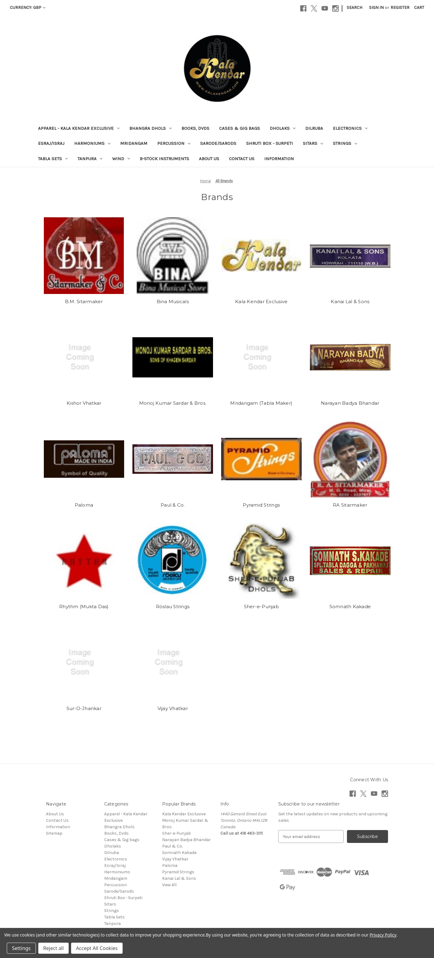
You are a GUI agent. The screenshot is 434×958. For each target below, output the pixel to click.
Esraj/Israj (51, 143)
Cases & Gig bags (239, 128)
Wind (121, 158)
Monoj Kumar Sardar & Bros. (173, 403)
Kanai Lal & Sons (350, 301)
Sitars (313, 143)
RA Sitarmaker (350, 505)
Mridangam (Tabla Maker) (261, 403)
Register (399, 7)
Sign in (376, 7)
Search (354, 7)
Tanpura (90, 158)
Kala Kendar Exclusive (261, 301)
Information (279, 158)
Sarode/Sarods (218, 143)
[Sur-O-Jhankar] (84, 662)
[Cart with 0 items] (419, 7)
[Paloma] (84, 459)
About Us (209, 158)
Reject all (53, 948)
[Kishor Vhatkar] (84, 357)
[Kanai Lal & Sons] (350, 255)
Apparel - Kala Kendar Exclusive (79, 128)
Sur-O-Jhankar (84, 708)
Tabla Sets (53, 158)
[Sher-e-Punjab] (261, 560)
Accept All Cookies (97, 948)
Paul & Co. (173, 505)
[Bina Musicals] (172, 255)
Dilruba (314, 128)
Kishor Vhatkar (84, 403)
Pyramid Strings (261, 505)
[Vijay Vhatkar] (172, 662)
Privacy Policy (383, 935)
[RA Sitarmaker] (350, 459)
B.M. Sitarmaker (84, 301)
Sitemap (54, 833)
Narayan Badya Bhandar (350, 403)
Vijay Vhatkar (173, 708)
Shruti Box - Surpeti (269, 143)
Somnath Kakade (350, 606)
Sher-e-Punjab (261, 606)
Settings (21, 948)
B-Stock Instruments (164, 158)
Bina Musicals (173, 301)
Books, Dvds (195, 128)
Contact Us (241, 158)
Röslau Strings (173, 606)
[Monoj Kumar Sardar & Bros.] (172, 357)
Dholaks (282, 128)
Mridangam (133, 143)
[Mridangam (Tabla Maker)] (261, 357)
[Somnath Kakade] (350, 560)
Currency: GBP (27, 7)
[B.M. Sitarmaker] (84, 255)
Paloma (84, 505)
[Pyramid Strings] (261, 459)
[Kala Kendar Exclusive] (261, 255)
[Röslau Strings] (172, 560)
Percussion (173, 143)
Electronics (350, 128)
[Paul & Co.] (172, 459)
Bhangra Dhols (150, 128)
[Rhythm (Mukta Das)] (84, 560)
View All (169, 884)
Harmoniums (92, 143)
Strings (345, 143)
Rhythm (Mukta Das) (84, 606)
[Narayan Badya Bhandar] (350, 357)
